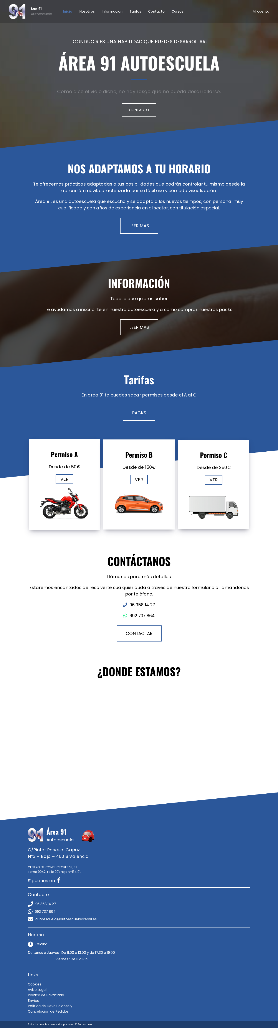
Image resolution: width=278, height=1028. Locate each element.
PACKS (139, 413)
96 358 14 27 (42, 904)
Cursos (177, 11)
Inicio (67, 11)
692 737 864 (42, 911)
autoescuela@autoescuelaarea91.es (62, 919)
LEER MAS (139, 226)
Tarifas (135, 11)
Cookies (34, 984)
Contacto (156, 11)
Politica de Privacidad (46, 995)
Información (112, 11)
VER (64, 479)
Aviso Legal (37, 989)
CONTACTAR (139, 633)
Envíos (33, 1000)
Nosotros (87, 11)
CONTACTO (139, 109)
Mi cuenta (261, 11)
